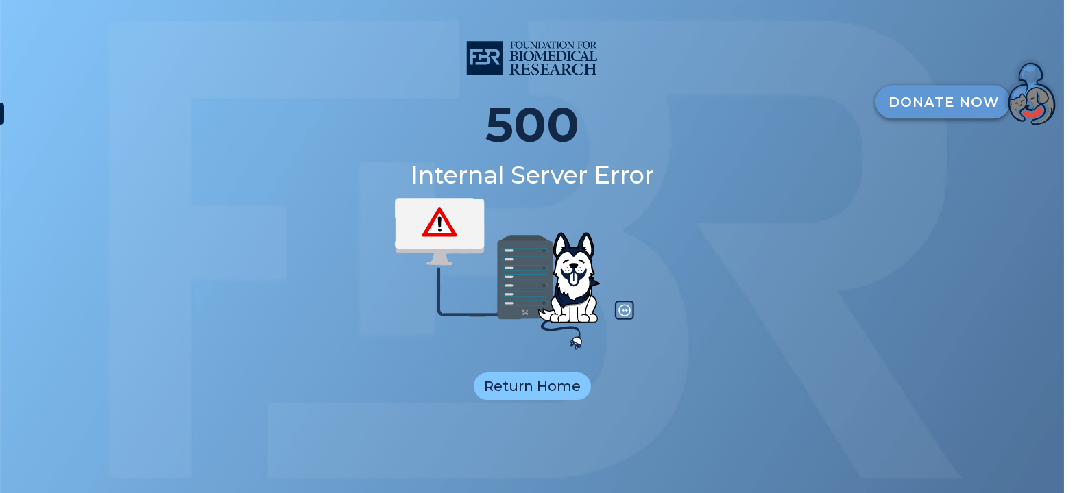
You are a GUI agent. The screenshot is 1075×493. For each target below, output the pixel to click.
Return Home (532, 386)
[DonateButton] (971, 90)
